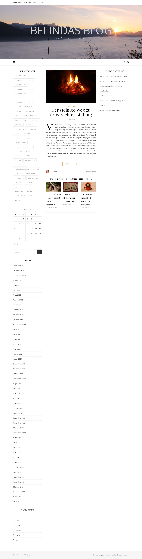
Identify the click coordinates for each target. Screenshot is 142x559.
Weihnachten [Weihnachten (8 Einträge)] (20, 196)
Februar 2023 (18, 408)
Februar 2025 (18, 300)
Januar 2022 (17, 472)
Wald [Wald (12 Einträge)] (17, 187)
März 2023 (17, 403)
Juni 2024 (16, 334)
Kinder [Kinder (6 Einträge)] (27, 138)
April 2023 (17, 398)
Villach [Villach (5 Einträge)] (29, 182)
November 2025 (19, 265)
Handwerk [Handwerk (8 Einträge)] (32, 129)
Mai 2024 (16, 339)
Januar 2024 (17, 359)
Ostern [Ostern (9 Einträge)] (36, 169)
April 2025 (17, 290)
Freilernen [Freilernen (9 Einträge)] (34, 120)
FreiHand (16, 535)
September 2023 (19, 379)
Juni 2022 (16, 447)
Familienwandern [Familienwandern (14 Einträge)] (31, 116)
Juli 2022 (16, 443)
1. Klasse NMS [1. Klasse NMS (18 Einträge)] (20, 76)
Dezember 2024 (19, 310)
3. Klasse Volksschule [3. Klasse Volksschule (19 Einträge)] (24, 98)
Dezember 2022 (19, 418)
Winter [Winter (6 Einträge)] (17, 200)
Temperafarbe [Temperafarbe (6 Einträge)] (34, 178)
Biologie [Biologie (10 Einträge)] (18, 111)
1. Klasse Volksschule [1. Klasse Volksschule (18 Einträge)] (24, 80)
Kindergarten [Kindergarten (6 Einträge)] (20, 142)
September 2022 (19, 433)
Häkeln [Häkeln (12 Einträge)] (27, 133)
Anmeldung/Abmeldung (22, 3)
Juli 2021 (16, 502)
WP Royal (27, 555)
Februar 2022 (18, 467)
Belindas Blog (71, 30)
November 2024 (19, 315)
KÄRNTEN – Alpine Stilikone (110, 110)
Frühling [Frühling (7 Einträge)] (18, 125)
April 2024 (17, 344)
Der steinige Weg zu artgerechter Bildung (71, 112)
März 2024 (17, 349)
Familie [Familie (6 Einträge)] (17, 116)
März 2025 (17, 295)
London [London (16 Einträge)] (18, 160)
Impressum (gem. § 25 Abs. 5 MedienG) (105, 555)
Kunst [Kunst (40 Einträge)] (28, 151)
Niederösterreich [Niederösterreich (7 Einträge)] (22, 169)
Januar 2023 (17, 413)
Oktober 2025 (18, 270)
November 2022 (19, 423)
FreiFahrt (16, 520)
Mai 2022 (16, 452)
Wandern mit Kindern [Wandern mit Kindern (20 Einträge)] (23, 191)
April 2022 (17, 457)
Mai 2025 (16, 285)
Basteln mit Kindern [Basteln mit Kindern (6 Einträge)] (23, 107)
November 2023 (19, 369)
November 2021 (19, 482)
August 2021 (18, 497)
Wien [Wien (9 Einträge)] (31, 196)
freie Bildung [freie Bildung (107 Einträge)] (20, 120)
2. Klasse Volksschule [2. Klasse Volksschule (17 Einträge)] (24, 89)
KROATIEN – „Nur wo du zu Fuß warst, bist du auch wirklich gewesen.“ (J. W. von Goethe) (114, 86)
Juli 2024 (16, 329)
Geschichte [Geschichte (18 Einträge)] (31, 125)
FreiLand (16, 540)
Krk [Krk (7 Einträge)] (30, 147)
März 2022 (17, 462)
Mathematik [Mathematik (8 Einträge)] (30, 160)
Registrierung (38, 3)
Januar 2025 (17, 305)
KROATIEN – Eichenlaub (109, 96)
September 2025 (19, 275)
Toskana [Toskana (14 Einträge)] (18, 182)
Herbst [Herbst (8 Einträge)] (17, 133)
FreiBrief (16, 515)
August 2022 (18, 438)
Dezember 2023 (19, 364)
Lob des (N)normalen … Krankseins (70, 198)
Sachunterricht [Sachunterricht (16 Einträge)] (29, 173)
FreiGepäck (17, 530)
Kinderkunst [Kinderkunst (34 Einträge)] (20, 147)
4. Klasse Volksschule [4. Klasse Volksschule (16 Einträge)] (24, 102)
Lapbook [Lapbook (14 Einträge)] (29, 156)
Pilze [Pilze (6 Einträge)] (17, 173)
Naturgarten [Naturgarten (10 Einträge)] (20, 165)
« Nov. (15, 244)
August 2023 (18, 383)
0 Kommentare (91, 171)
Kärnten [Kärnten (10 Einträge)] (18, 156)
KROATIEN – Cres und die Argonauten (114, 76)
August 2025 (18, 280)
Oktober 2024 (18, 319)
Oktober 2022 (18, 428)
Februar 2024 (18, 354)
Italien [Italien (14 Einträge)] (17, 138)
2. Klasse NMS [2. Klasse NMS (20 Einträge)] (20, 84)
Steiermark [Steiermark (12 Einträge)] (19, 178)
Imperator (53, 171)
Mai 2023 (16, 393)
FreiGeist (16, 525)
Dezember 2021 (19, 477)
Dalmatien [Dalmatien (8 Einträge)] (30, 111)
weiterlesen (71, 164)
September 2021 (19, 492)
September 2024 (19, 324)
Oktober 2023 (18, 374)
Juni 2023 (16, 388)
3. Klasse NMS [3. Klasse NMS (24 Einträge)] (20, 93)
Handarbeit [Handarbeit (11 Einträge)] (19, 129)
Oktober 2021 (18, 487)
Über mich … (123, 555)
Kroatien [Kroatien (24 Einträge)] (18, 151)
